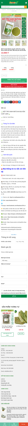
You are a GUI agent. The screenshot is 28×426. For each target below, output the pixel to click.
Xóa (26, 65)
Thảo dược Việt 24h (11, 9)
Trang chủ (4, 9)
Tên (2, 276)
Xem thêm (14, 234)
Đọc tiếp (21, 333)
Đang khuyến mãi (5, 383)
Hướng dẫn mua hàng (6, 385)
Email (3, 283)
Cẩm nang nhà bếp (5, 391)
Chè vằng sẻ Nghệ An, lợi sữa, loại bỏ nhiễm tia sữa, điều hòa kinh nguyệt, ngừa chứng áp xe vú (7, 326)
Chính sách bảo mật (5, 394)
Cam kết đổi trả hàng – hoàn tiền (8, 396)
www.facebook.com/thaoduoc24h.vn (16, 205)
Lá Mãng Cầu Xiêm (21, 326)
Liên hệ (3, 379)
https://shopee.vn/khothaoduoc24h (17, 214)
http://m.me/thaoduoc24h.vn (17, 197)
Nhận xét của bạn (6, 264)
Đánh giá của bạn (5, 257)
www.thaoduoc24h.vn (11, 200)
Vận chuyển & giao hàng (7, 400)
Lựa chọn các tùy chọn (7, 334)
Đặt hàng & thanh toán (6, 398)
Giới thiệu (3, 381)
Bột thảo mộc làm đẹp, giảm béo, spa (14, 92)
